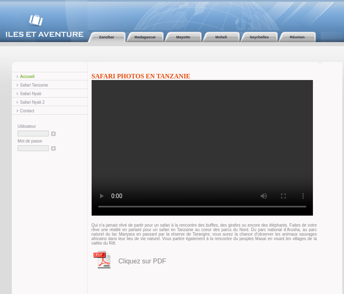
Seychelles (259, 37)
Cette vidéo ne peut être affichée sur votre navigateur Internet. (202, 148)
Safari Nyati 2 (32, 102)
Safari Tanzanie (34, 85)
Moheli (220, 37)
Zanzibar (106, 37)
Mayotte (182, 37)
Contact (27, 111)
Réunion (297, 37)
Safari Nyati (30, 93)
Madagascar (144, 37)
